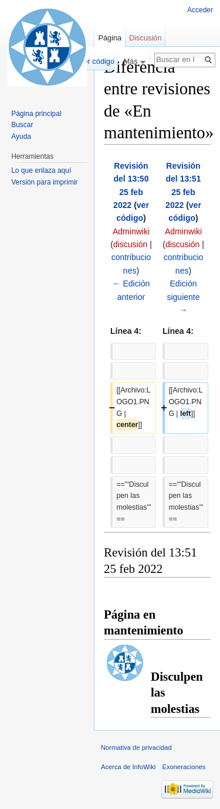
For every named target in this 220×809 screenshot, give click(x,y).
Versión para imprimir (44, 182)
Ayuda (21, 136)
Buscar (22, 125)
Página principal (36, 114)
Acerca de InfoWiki (128, 766)
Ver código (96, 61)
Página (109, 37)
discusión (130, 244)
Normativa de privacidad (136, 747)
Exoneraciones (183, 766)
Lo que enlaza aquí (41, 170)
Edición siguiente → (183, 297)
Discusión (145, 37)
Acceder (200, 10)
